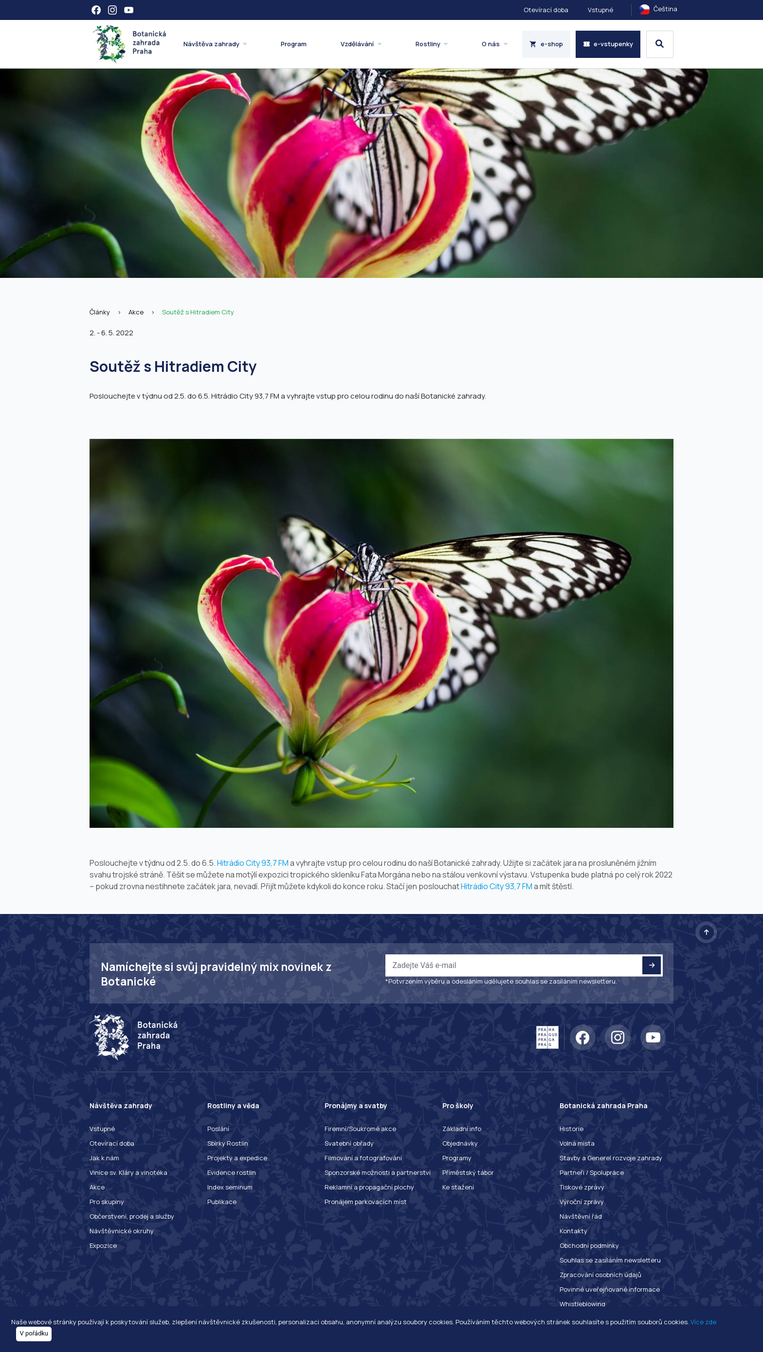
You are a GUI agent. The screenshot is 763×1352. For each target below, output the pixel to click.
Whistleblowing (582, 1303)
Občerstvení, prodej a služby (132, 1216)
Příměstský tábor (468, 1172)
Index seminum (230, 1187)
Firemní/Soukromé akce (360, 1128)
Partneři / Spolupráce (592, 1172)
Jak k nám (104, 1157)
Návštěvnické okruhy (122, 1230)
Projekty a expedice (237, 1157)
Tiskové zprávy (582, 1187)
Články (100, 312)
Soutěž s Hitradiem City (198, 312)
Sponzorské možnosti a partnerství (378, 1172)
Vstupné (600, 9)
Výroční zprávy (582, 1201)
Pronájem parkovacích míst (366, 1201)
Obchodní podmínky (589, 1245)
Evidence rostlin (231, 1172)
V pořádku (34, 1333)
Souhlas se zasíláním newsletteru (610, 1260)
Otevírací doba (546, 9)
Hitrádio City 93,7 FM (253, 863)
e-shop (546, 43)
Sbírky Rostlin (227, 1143)
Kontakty (573, 1230)
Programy (457, 1157)
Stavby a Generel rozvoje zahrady (611, 1157)
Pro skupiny (107, 1201)
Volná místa (577, 1143)
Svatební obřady (349, 1143)
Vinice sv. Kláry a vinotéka (128, 1172)
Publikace (221, 1201)
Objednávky (460, 1143)
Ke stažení (458, 1187)
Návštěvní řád (581, 1216)
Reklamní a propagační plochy (369, 1187)
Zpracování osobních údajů (600, 1274)
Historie (571, 1128)
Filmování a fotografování (363, 1157)
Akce (136, 312)
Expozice (103, 1245)
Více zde (703, 1321)
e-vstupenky (608, 43)
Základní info (461, 1128)
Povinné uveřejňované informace (610, 1289)
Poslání (218, 1128)
